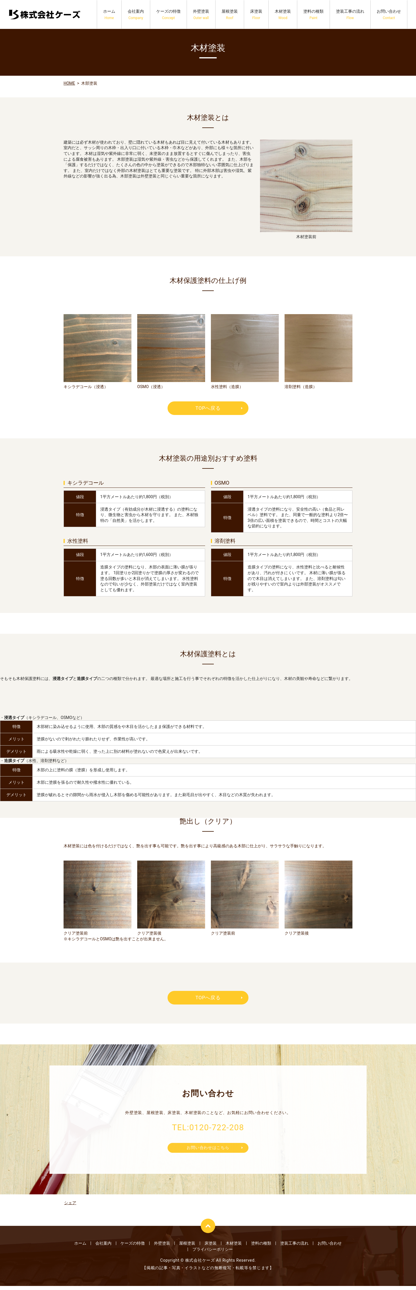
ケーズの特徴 (168, 14)
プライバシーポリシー (212, 1253)
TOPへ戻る (208, 408)
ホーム (109, 14)
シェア (70, 1206)
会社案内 (136, 14)
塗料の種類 (313, 14)
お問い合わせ (389, 14)
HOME (69, 83)
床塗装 (256, 14)
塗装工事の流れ (350, 14)
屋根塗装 (230, 14)
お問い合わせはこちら (208, 1154)
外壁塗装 (201, 14)
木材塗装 (283, 14)
